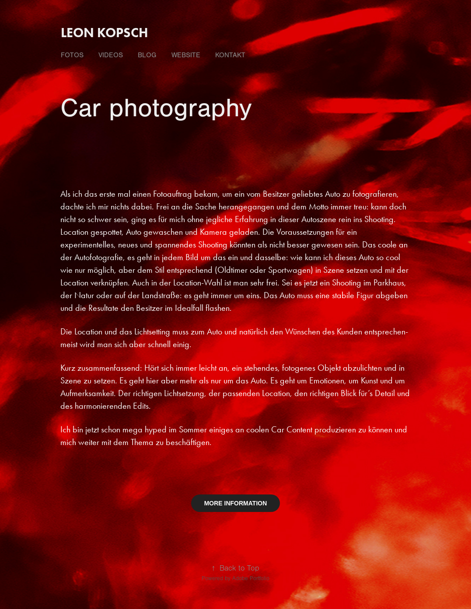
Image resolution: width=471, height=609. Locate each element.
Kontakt (230, 55)
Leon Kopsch (104, 32)
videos (110, 55)
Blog (147, 55)
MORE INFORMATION (235, 503)
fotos (72, 55)
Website (185, 55)
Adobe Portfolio (250, 578)
